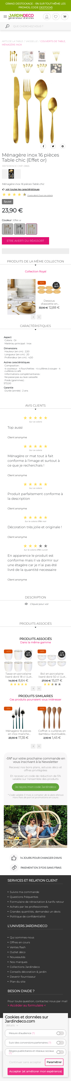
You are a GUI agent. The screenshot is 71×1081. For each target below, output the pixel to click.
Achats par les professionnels (29, 906)
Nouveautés (17, 957)
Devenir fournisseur (23, 976)
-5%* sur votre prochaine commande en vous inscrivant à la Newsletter (35, 760)
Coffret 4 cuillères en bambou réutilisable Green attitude (52, 734)
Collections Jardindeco (25, 967)
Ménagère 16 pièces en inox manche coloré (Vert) (18, 734)
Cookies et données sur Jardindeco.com (26, 1019)
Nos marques (18, 962)
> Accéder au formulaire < (27, 1005)
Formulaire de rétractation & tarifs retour (37, 901)
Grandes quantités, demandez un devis (35, 911)
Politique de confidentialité (27, 916)
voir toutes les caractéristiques (20, 189)
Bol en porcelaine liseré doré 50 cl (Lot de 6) (52, 676)
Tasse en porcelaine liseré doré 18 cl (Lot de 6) (18, 676)
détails (12, 1025)
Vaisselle (32, 41)
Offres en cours (20, 942)
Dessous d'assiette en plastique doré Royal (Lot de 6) (49, 305)
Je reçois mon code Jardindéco (35, 787)
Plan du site (17, 981)
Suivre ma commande (24, 892)
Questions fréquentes (24, 897)
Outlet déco (17, 952)
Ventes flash (17, 947)
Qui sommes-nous (22, 937)
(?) (33, 1033)
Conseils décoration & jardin (28, 971)
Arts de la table (12, 41)
